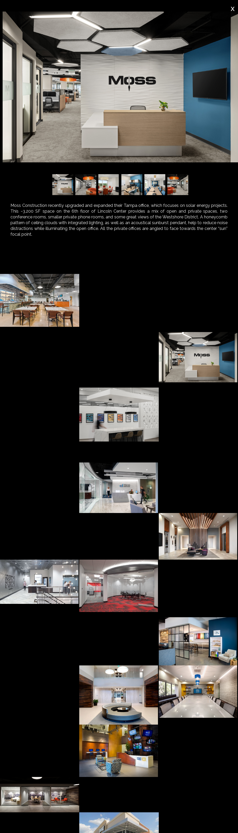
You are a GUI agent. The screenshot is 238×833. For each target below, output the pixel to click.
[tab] (46, 262)
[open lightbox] (39, 300)
